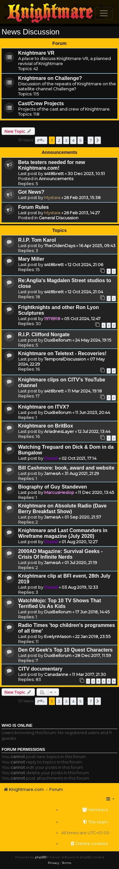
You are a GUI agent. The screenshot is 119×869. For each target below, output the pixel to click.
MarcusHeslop (59, 492)
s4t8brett (54, 173)
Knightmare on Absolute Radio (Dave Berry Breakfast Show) (62, 508)
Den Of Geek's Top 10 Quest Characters (65, 650)
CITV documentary (40, 669)
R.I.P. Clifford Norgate (43, 334)
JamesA (52, 473)
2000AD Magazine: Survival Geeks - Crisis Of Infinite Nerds (60, 554)
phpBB (40, 857)
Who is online (17, 725)
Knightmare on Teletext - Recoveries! (62, 353)
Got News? (31, 192)
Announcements (56, 178)
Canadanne (56, 674)
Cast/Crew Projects (41, 103)
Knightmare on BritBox (45, 425)
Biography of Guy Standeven (52, 486)
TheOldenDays (59, 245)
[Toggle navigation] (104, 13)
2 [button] (59, 140)
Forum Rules (33, 207)
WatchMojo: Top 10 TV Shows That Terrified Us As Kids (59, 603)
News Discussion (31, 31)
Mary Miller (31, 259)
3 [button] (66, 140)
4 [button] (73, 140)
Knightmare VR (36, 53)
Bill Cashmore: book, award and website (66, 468)
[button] (41, 140)
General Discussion (58, 217)
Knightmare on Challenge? (50, 78)
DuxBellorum (57, 340)
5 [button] (80, 140)
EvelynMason (57, 636)
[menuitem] (85, 810)
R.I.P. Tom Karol (37, 240)
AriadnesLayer (59, 431)
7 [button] (90, 140)
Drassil (51, 458)
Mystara (52, 197)
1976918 (52, 318)
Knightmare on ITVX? (43, 407)
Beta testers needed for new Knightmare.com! (51, 165)
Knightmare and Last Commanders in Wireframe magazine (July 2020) (62, 533)
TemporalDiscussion (65, 359)
